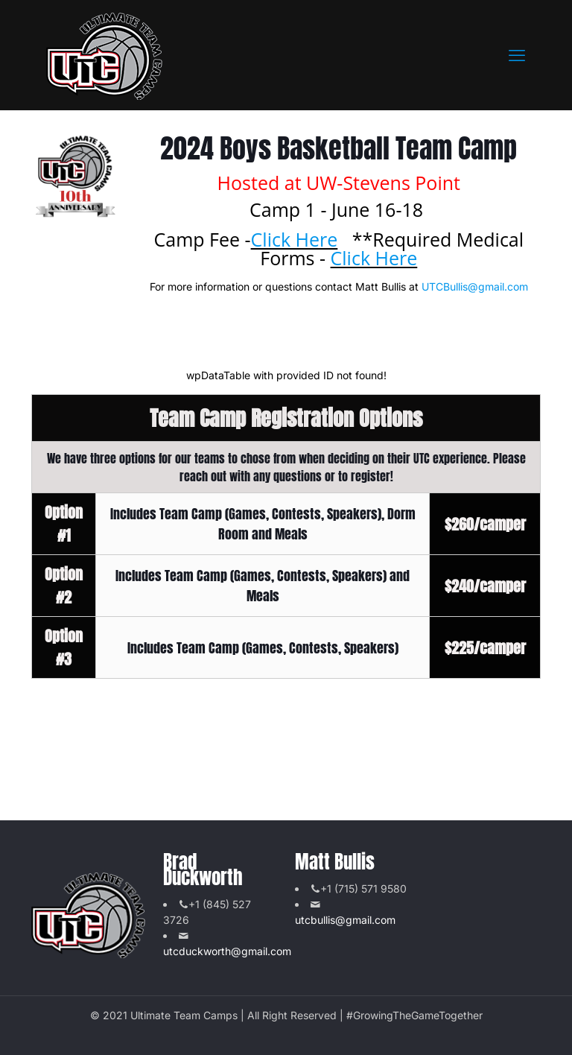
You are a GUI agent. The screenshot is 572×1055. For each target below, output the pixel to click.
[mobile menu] (517, 55)
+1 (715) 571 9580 (363, 888)
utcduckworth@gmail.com (227, 951)
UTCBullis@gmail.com (475, 286)
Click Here (294, 239)
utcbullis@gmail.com (345, 919)
